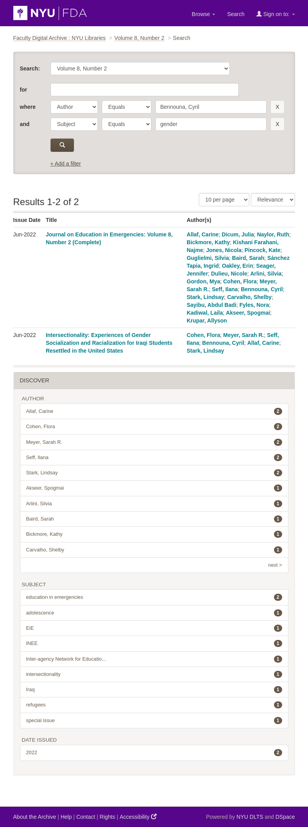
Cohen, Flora (240, 281)
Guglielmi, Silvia (208, 258)
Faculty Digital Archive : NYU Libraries (59, 38)
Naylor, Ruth (273, 234)
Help (66, 817)
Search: (30, 68)
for (23, 89)
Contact (85, 817)
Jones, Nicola (223, 250)
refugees (154, 704)
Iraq (154, 689)
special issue (154, 720)
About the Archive (34, 817)
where (28, 107)
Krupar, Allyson (207, 320)
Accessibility (138, 816)
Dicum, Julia (238, 234)
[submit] (62, 145)
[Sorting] (273, 199)
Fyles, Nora (254, 305)
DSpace (285, 817)
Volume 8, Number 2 (139, 38)
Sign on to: (275, 14)
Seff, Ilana (225, 289)
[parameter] (74, 107)
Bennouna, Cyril (262, 289)
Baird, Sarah (248, 258)
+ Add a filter (65, 163)
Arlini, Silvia (266, 273)
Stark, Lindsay (205, 297)
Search (235, 14)
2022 (154, 752)
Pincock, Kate (263, 250)
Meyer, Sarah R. (243, 335)
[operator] (126, 107)
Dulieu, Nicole (229, 273)
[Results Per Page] (224, 199)
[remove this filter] (277, 107)
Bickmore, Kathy (208, 242)
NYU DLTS (249, 817)
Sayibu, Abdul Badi (211, 305)
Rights (107, 817)
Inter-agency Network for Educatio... (154, 659)
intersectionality (154, 674)
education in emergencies (154, 597)
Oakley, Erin (237, 266)
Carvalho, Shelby (249, 297)
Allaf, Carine (203, 234)
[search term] (211, 107)
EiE (154, 628)
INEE (154, 643)
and (25, 124)
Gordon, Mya (203, 281)
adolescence (154, 612)
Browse (204, 14)
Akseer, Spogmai (248, 313)
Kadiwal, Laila (205, 313)
